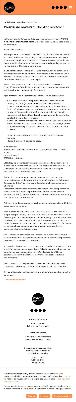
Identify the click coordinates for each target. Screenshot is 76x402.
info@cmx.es (38, 362)
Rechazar (44, 396)
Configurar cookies (62, 396)
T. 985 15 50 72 (38, 357)
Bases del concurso (16, 279)
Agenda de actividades (27, 22)
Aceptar (31, 396)
